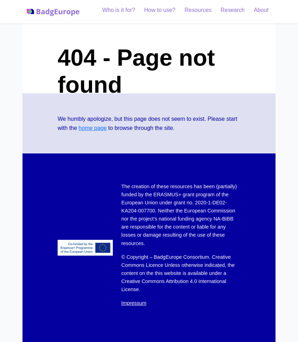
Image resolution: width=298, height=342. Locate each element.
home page (93, 128)
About (261, 10)
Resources (197, 10)
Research (233, 10)
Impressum (133, 303)
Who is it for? (118, 10)
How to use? (159, 10)
